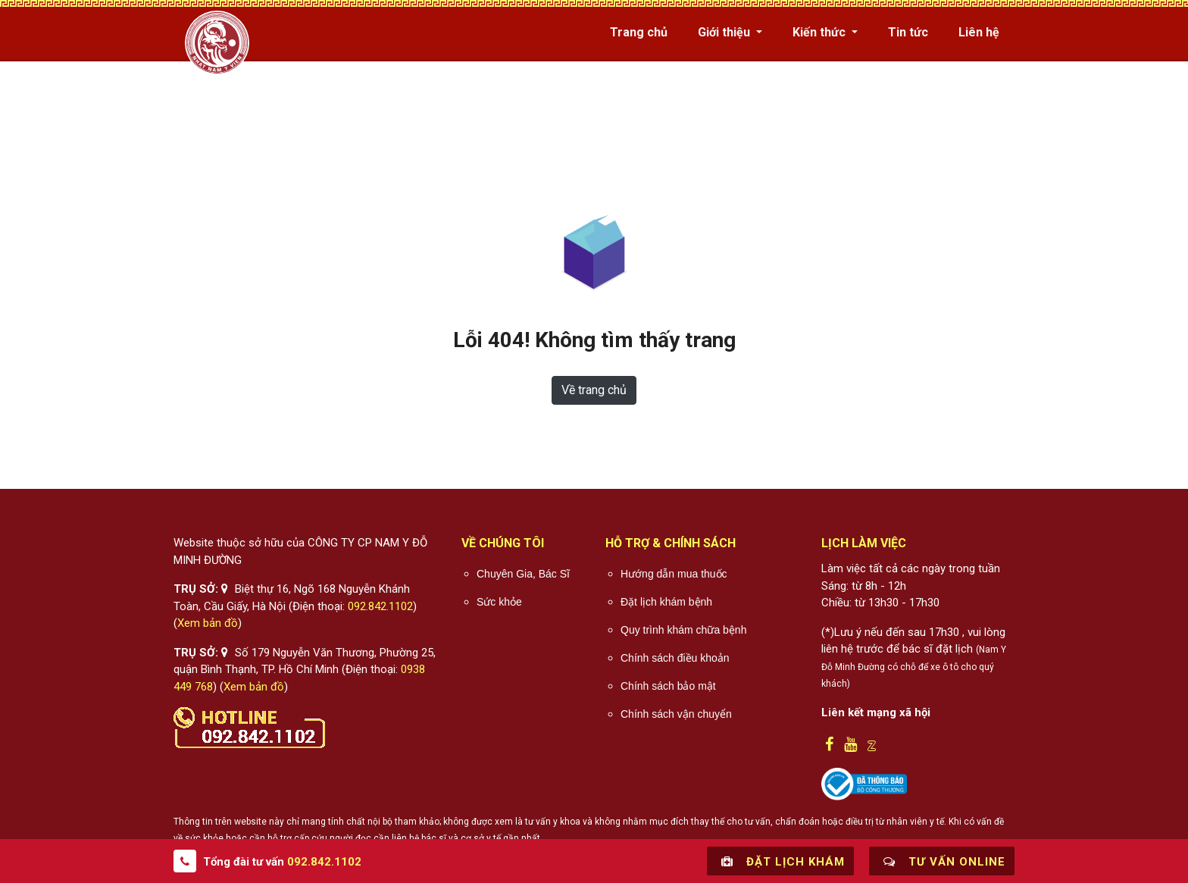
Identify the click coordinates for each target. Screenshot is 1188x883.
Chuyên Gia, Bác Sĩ (523, 574)
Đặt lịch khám (780, 861)
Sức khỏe (499, 602)
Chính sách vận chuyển (676, 714)
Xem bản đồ (207, 623)
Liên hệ (978, 32)
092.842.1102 (380, 606)
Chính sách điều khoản (675, 658)
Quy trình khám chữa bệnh (683, 630)
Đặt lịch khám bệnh (666, 602)
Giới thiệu (725, 32)
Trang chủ (638, 32)
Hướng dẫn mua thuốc (674, 574)
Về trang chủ (594, 390)
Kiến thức (821, 32)
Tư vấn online (941, 861)
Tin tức (908, 32)
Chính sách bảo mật (668, 686)
